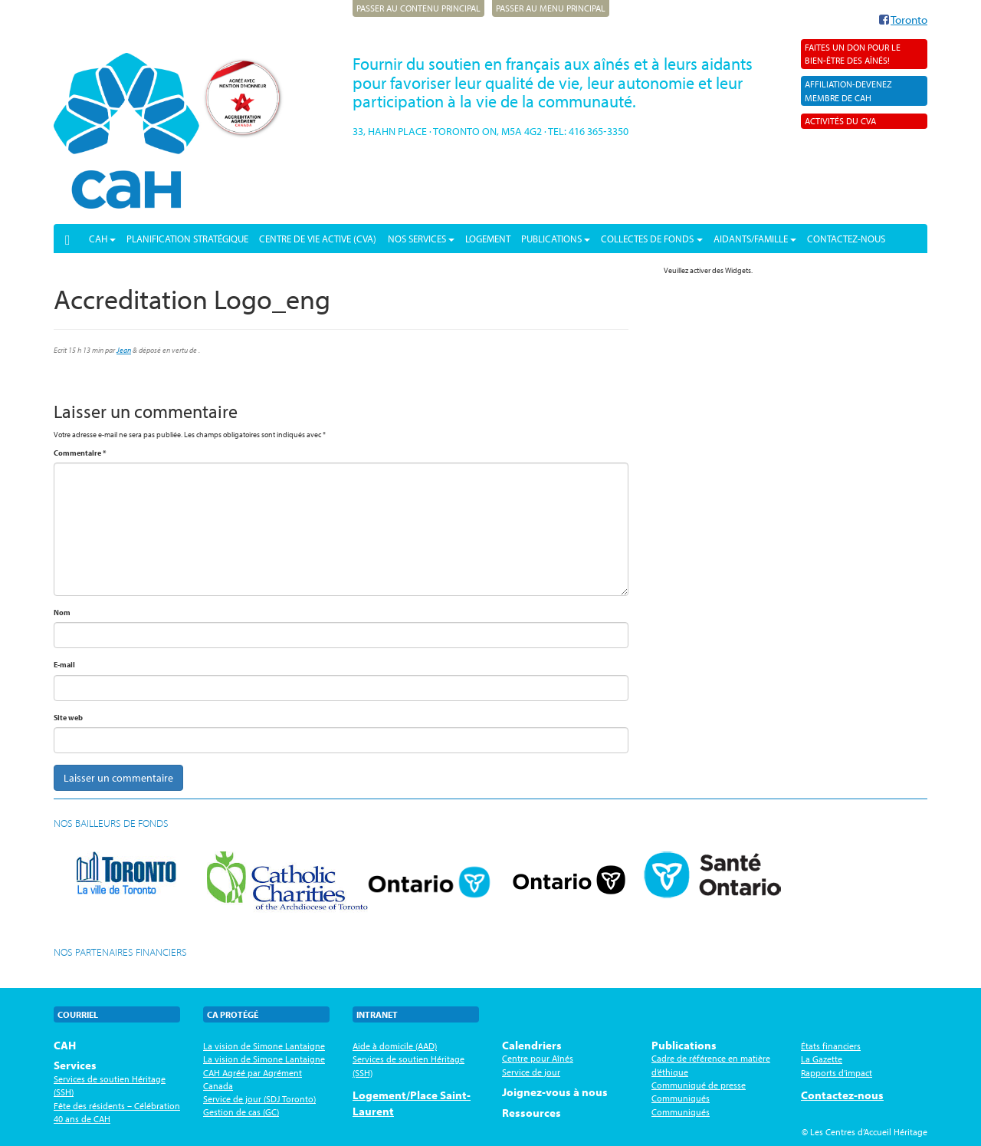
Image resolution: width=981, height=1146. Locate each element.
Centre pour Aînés (537, 1058)
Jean (123, 350)
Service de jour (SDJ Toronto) (259, 1099)
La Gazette (821, 1059)
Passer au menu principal (550, 8)
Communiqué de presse (698, 1085)
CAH (102, 238)
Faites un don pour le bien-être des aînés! (853, 53)
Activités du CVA (840, 121)
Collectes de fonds (651, 238)
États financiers (831, 1046)
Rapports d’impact (836, 1072)
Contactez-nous (846, 238)
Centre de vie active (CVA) (317, 238)
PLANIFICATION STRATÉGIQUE (187, 238)
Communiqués (680, 1098)
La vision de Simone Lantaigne (264, 1046)
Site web (68, 718)
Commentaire (80, 453)
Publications (555, 238)
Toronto (909, 19)
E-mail (64, 665)
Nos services (421, 238)
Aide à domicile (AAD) (395, 1046)
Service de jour (531, 1072)
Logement (487, 238)
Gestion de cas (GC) (241, 1112)
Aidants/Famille (755, 238)
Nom (62, 612)
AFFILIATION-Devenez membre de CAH (848, 90)
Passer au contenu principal (418, 8)
